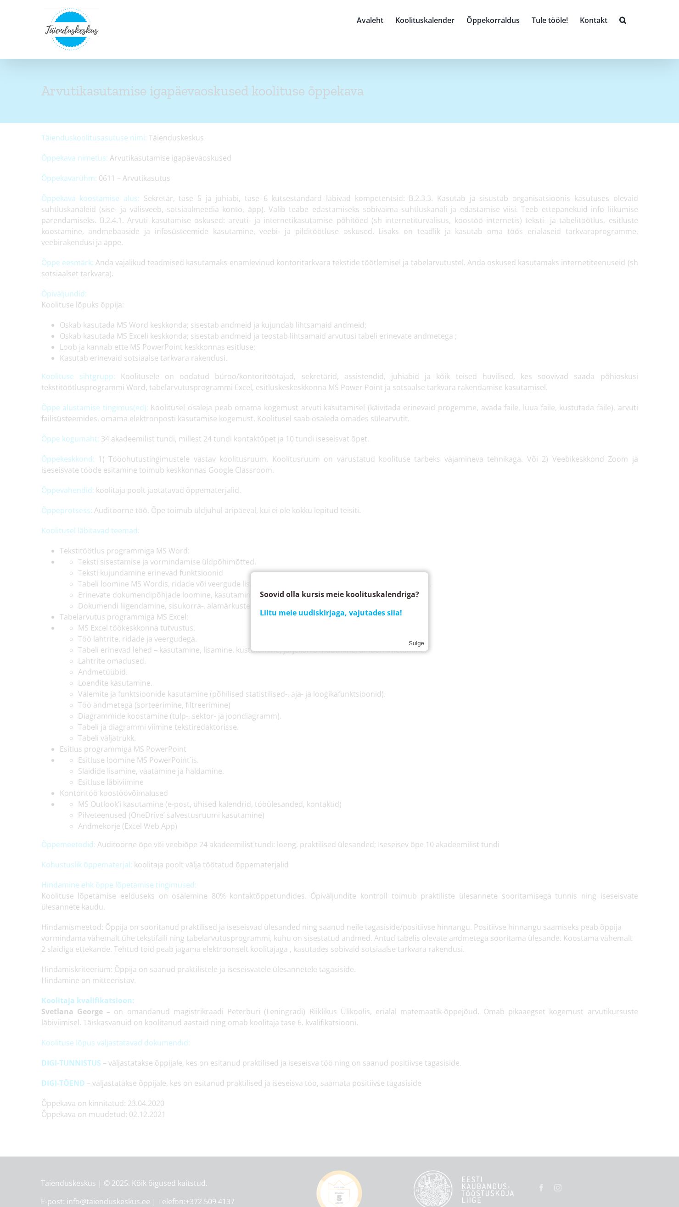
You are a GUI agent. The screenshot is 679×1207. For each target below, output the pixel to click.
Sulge (416, 643)
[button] (622, 19)
